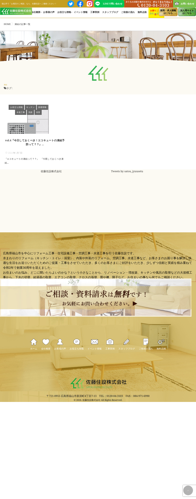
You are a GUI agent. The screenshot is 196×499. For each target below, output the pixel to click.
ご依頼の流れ (128, 14)
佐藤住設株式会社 (51, 179)
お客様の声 (49, 14)
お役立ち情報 (64, 14)
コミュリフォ (156, 15)
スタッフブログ (110, 14)
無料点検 (142, 14)
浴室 (35, 112)
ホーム (23, 367)
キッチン (27, 107)
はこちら (168, 12)
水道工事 (51, 107)
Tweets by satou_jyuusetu (127, 179)
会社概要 (35, 14)
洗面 (61, 107)
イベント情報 (80, 14)
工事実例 (94, 14)
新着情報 (39, 107)
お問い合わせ (184, 3)
